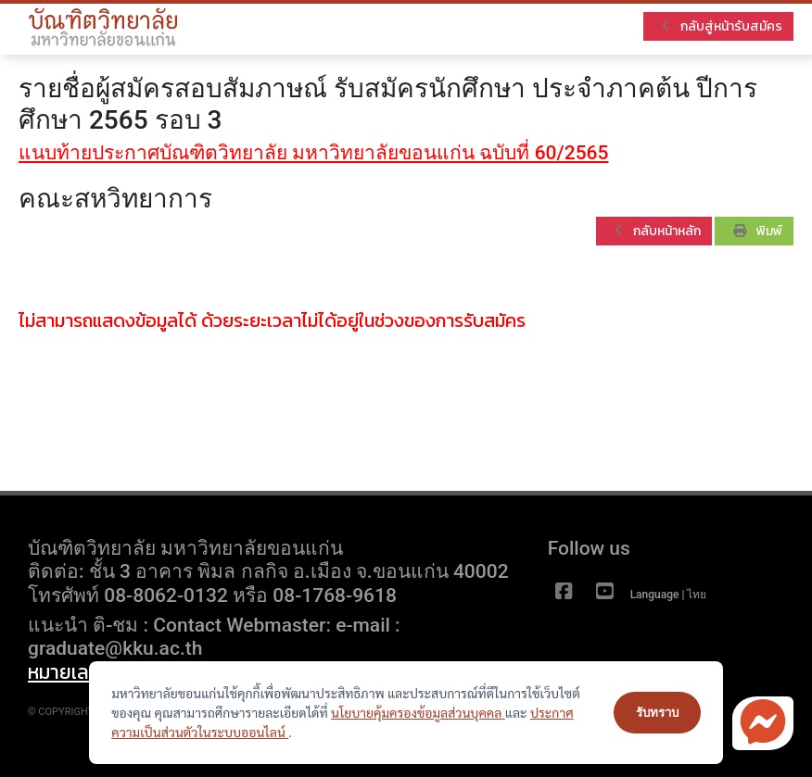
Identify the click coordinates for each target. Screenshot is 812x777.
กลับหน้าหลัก (658, 231)
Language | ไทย (670, 594)
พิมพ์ (757, 231)
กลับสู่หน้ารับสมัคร (722, 26)
